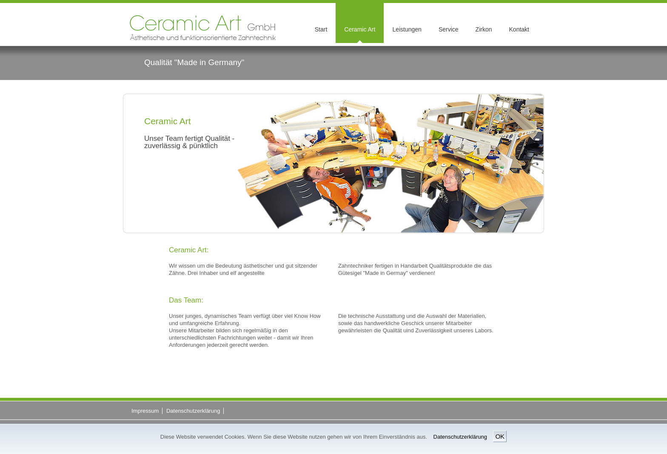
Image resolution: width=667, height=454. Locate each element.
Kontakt (519, 29)
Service (449, 29)
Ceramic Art (359, 29)
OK (500, 436)
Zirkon (484, 29)
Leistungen (407, 29)
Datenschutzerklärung (460, 437)
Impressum (145, 411)
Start (321, 29)
